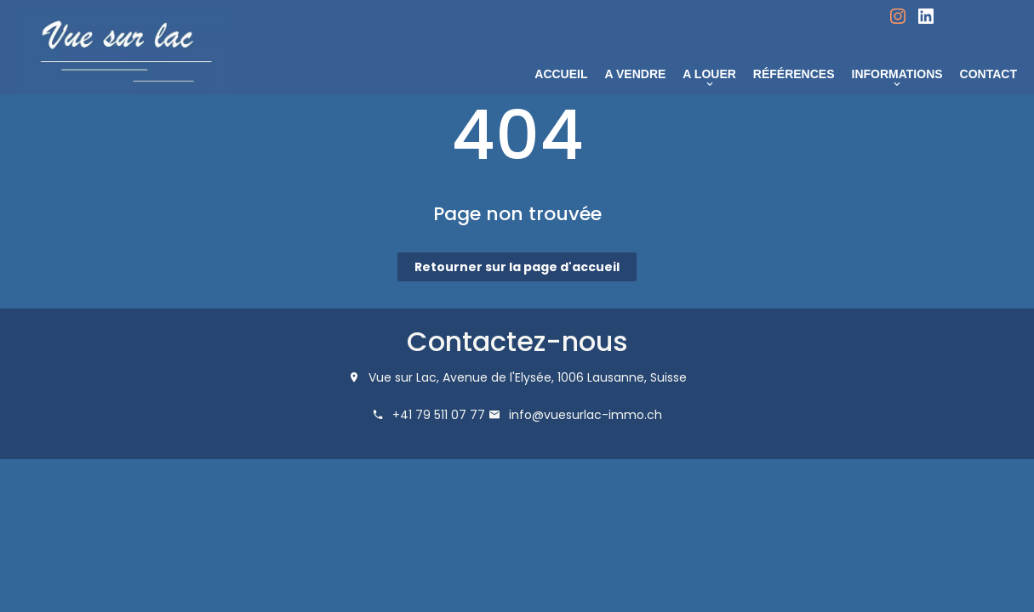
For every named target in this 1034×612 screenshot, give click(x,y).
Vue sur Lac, (403, 377)
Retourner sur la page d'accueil (517, 266)
